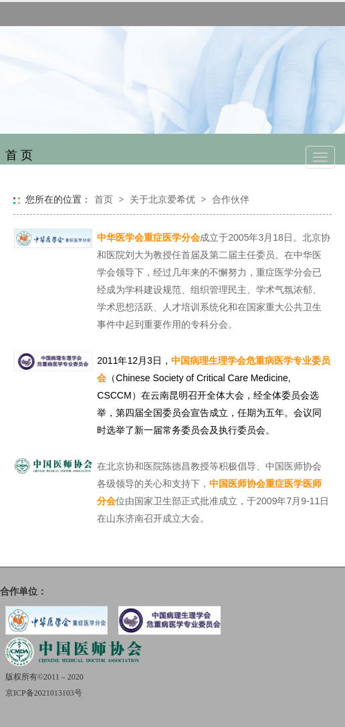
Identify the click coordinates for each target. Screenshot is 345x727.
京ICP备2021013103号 (43, 693)
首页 (103, 200)
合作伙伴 (230, 200)
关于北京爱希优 (162, 200)
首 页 (19, 155)
